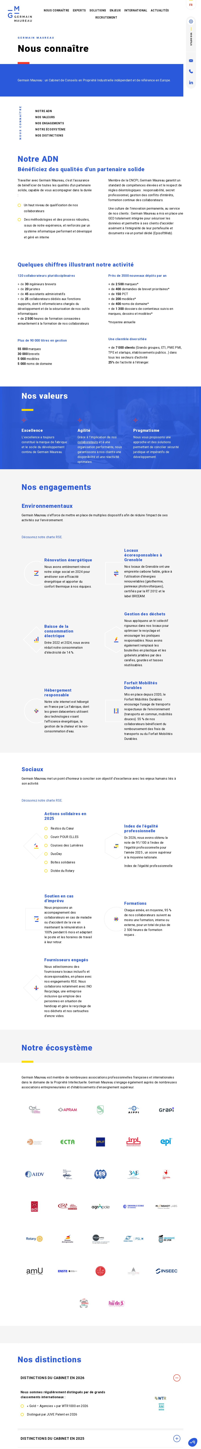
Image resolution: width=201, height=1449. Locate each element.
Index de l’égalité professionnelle (148, 866)
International (135, 10)
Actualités (160, 10)
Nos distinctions (47, 135)
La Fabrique (72, 707)
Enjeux (115, 10)
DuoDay (56, 854)
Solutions (98, 10)
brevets (33, 354)
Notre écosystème (48, 129)
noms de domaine (39, 364)
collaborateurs (34, 211)
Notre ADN (41, 111)
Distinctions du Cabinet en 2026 (100, 1429)
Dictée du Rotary (62, 871)
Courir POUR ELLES (65, 837)
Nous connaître (56, 10)
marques (34, 349)
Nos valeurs (42, 117)
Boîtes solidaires (63, 862)
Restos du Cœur (62, 828)
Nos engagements (47, 123)
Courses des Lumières (67, 845)
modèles (33, 359)
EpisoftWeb (162, 233)
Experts (79, 10)
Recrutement (106, 17)
